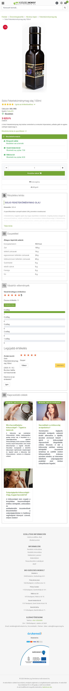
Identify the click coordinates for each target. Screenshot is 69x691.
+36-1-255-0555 (37, 620)
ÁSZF (34, 564)
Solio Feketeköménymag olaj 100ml (11, 361)
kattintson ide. (47, 687)
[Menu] (57, 3)
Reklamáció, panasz (34, 555)
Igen (6, 384)
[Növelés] (62, 168)
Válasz (24, 365)
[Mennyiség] (34, 168)
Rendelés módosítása (34, 549)
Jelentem (60, 365)
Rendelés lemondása (35, 552)
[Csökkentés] (6, 168)
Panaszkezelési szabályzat (34, 561)
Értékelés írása (9, 305)
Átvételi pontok (35, 540)
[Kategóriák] (3, 3)
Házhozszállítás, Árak (34, 537)
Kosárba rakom (34, 173)
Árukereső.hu (34, 637)
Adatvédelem (34, 558)
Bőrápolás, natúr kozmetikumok (16, 402)
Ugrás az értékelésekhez (25, 104)
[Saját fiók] (61, 3)
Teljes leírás (8, 226)
